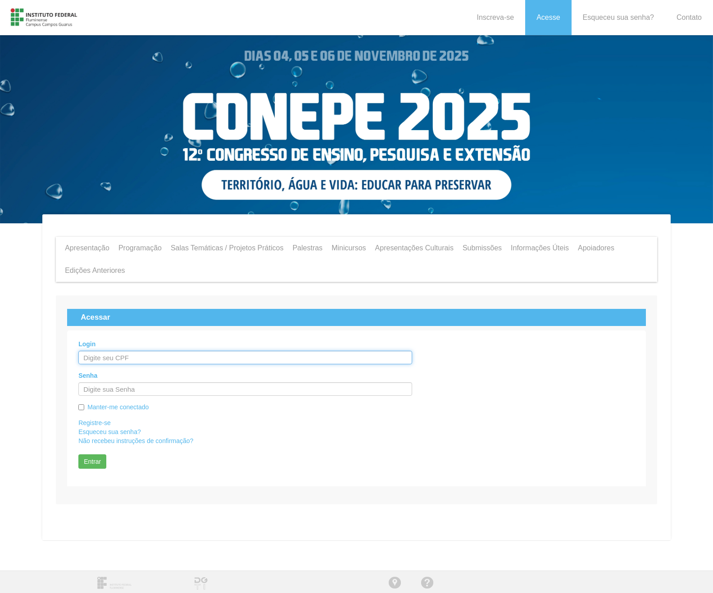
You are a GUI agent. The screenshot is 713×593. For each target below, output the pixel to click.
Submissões (482, 248)
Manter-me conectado (118, 407)
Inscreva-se (495, 17)
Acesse (548, 17)
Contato (689, 17)
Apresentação (87, 248)
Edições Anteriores (95, 270)
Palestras (307, 248)
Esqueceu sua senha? (618, 17)
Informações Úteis (540, 248)
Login (86, 344)
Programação (140, 248)
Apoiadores (596, 248)
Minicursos (349, 248)
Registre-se (94, 422)
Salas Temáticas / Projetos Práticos (227, 248)
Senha (87, 375)
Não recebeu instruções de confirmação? (135, 440)
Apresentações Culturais (414, 248)
